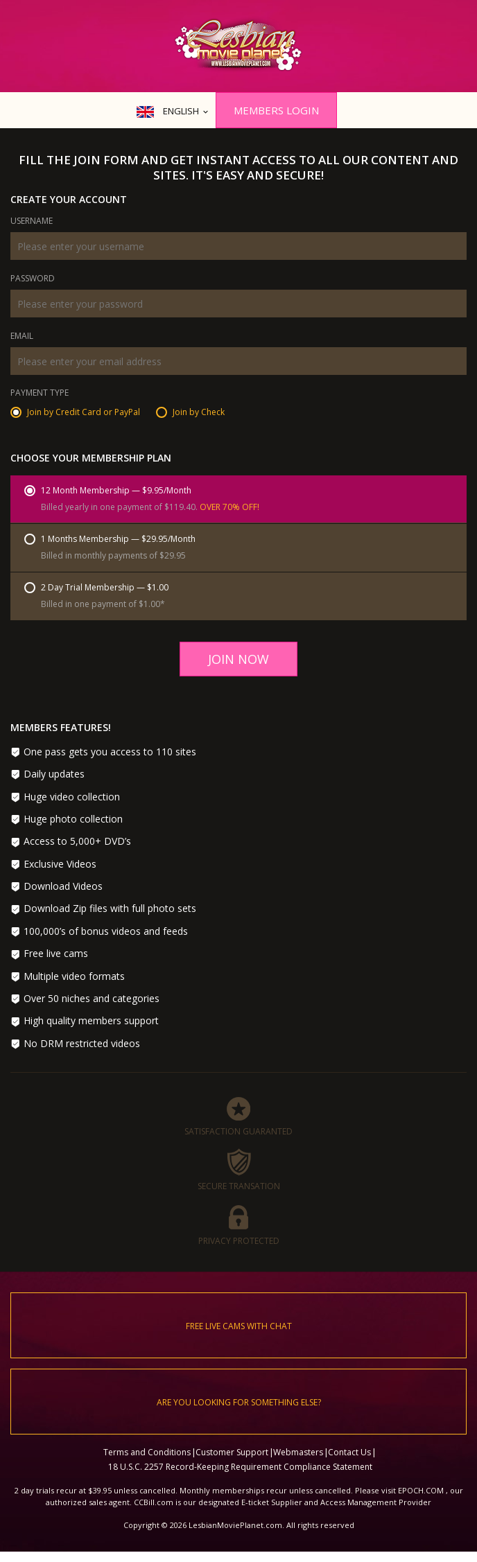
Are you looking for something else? (239, 1402)
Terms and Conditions (147, 1452)
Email (21, 337)
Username (31, 222)
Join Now (238, 659)
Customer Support (232, 1452)
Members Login (276, 110)
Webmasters (298, 1452)
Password (32, 279)
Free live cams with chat (239, 1326)
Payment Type (39, 393)
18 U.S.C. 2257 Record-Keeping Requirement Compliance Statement (240, 1467)
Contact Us (349, 1452)
